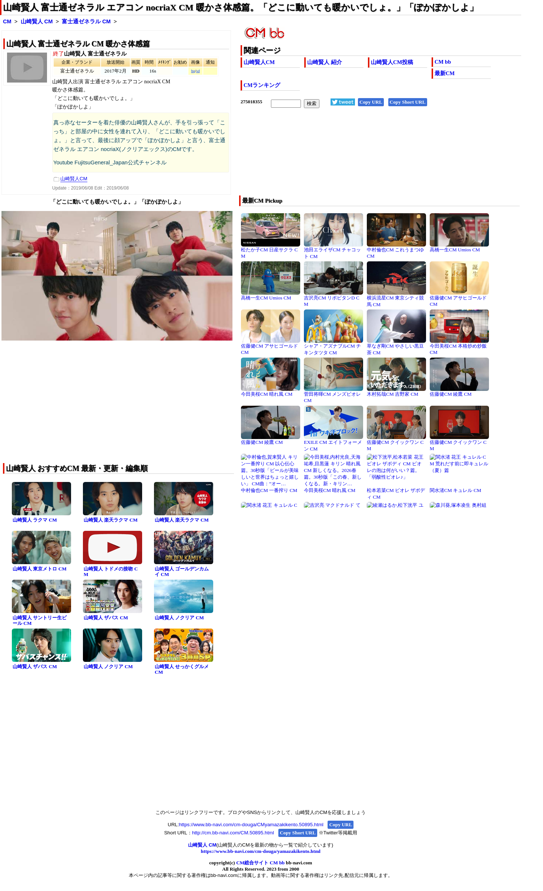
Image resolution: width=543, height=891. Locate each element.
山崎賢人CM (259, 62)
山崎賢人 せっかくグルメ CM (182, 669)
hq (193, 71)
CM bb (443, 62)
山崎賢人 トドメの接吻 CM (111, 571)
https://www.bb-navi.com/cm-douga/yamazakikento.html (261, 851)
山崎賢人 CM (37, 21)
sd (198, 71)
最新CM (445, 73)
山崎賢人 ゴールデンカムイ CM (182, 571)
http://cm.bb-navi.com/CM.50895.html (233, 832)
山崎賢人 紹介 (324, 62)
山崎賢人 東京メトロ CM (40, 569)
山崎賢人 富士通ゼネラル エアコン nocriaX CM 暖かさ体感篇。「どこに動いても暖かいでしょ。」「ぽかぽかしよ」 (240, 7)
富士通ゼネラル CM (86, 21)
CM (7, 21)
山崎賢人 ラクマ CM (35, 520)
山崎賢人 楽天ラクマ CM (111, 520)
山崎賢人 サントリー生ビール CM (40, 620)
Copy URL (370, 102)
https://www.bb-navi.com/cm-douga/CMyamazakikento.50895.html (251, 824)
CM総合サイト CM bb (260, 862)
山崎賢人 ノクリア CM (179, 617)
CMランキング (262, 85)
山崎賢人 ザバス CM (106, 617)
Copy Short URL (408, 102)
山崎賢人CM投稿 (392, 62)
